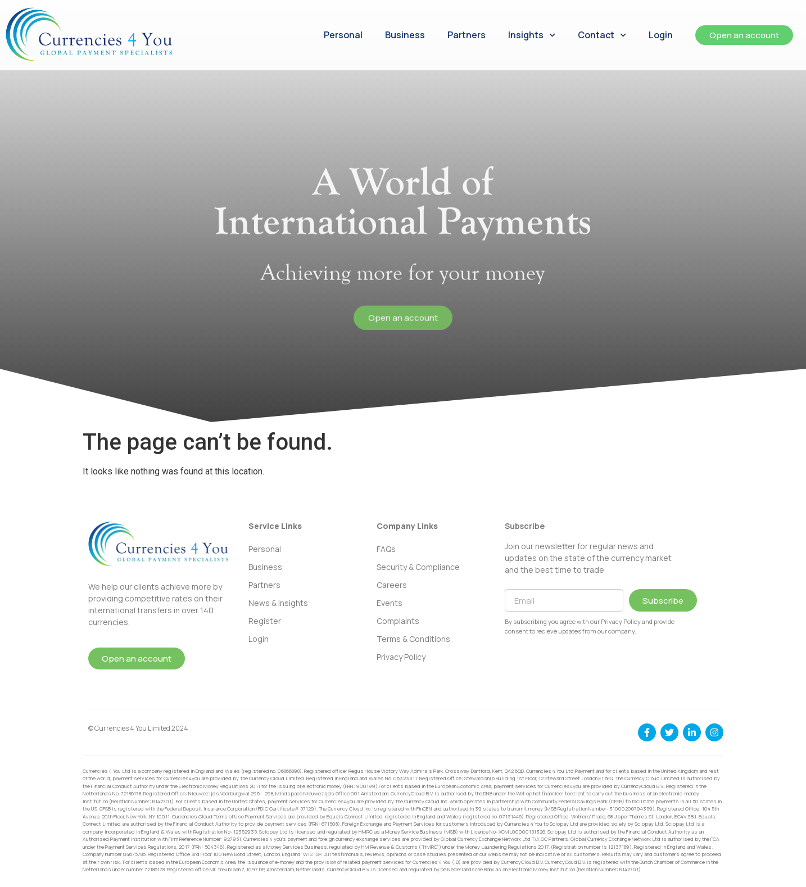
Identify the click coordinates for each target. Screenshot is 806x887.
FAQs (386, 549)
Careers (392, 585)
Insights (531, 35)
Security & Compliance (418, 567)
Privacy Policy (401, 656)
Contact (602, 35)
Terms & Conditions (413, 638)
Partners (466, 35)
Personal (343, 35)
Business (405, 35)
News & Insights (278, 603)
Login (661, 35)
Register (264, 621)
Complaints (398, 621)
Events (389, 603)
